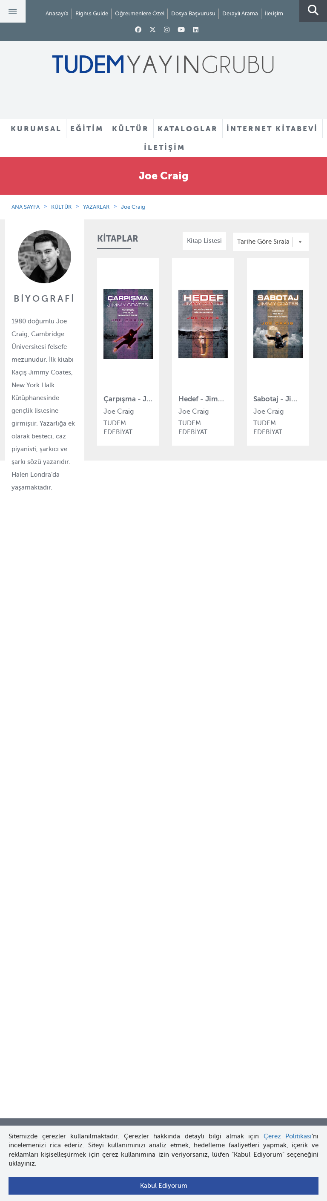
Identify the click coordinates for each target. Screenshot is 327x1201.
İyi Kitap (108, 803)
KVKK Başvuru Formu (44, 756)
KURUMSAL (36, 128)
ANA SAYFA (25, 207)
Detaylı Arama (240, 13)
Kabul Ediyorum (163, 1185)
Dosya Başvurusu (193, 13)
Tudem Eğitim (117, 679)
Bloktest (109, 694)
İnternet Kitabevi (37, 913)
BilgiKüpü (111, 710)
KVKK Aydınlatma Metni (47, 741)
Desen (106, 772)
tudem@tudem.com (163, 1058)
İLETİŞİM (164, 147)
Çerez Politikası (288, 1136)
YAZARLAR (96, 207)
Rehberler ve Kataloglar (197, 742)
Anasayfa (57, 13)
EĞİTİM (86, 128)
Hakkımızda (30, 679)
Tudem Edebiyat (121, 725)
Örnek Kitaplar (184, 726)
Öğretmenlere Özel (139, 13)
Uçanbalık (111, 741)
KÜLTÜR (130, 128)
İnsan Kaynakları (37, 710)
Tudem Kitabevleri (39, 694)
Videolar (175, 757)
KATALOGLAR (188, 128)
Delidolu (109, 787)
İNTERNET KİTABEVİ (272, 128)
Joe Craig (133, 207)
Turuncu (109, 818)
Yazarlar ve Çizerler (192, 695)
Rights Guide (91, 13)
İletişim (274, 13)
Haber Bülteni (33, 725)
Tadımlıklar (179, 711)
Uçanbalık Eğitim (122, 756)
